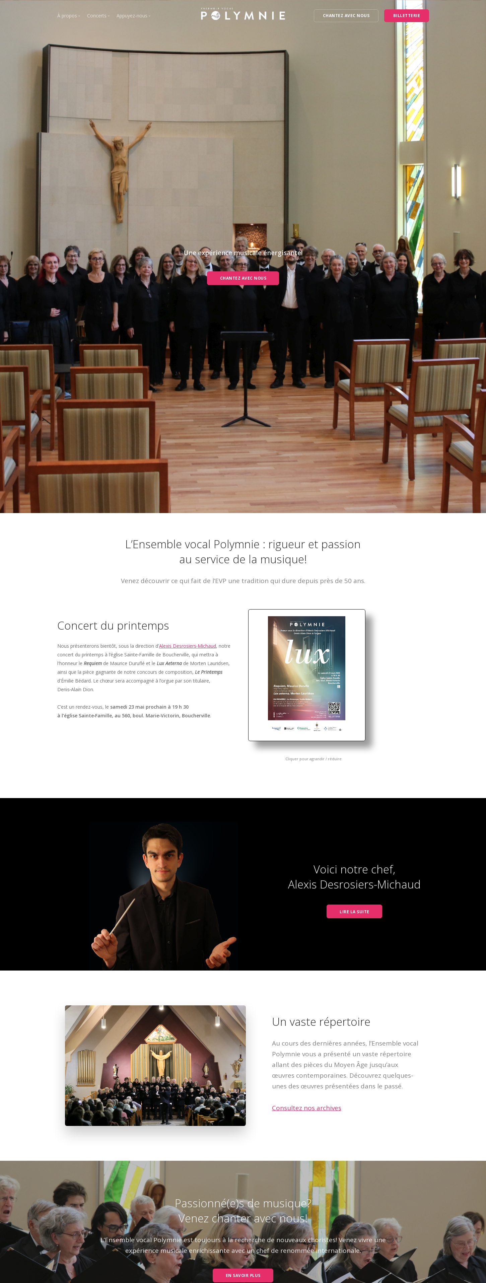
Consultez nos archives (306, 1107)
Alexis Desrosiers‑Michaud (187, 646)
